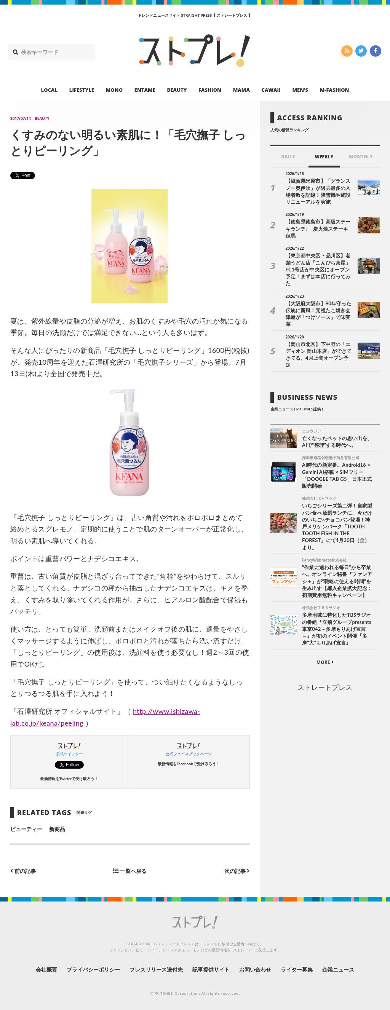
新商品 (57, 829)
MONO (114, 89)
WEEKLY (324, 156)
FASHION (209, 89)
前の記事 (23, 871)
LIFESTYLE (81, 89)
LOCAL (49, 89)
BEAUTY (177, 89)
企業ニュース (338, 969)
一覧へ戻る (130, 871)
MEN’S (300, 89)
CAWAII (271, 89)
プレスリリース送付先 (156, 969)
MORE (325, 662)
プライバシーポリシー (93, 969)
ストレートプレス (324, 687)
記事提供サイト (211, 969)
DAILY (288, 156)
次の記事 (237, 871)
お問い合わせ (255, 969)
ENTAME (144, 89)
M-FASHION (334, 89)
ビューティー (26, 829)
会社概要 (46, 969)
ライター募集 (297, 969)
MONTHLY (361, 156)
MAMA (241, 89)
